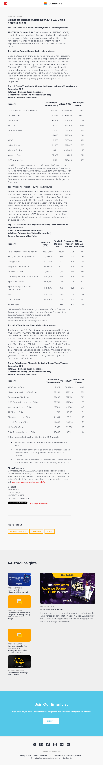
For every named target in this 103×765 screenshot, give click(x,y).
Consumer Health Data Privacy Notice (66, 755)
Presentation (15, 588)
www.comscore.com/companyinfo (28, 482)
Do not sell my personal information (45, 758)
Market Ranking (16, 670)
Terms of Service (40, 755)
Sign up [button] (51, 721)
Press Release (15, 16)
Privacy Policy (25, 755)
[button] (5, 3)
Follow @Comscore (38, 503)
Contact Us (67, 758)
